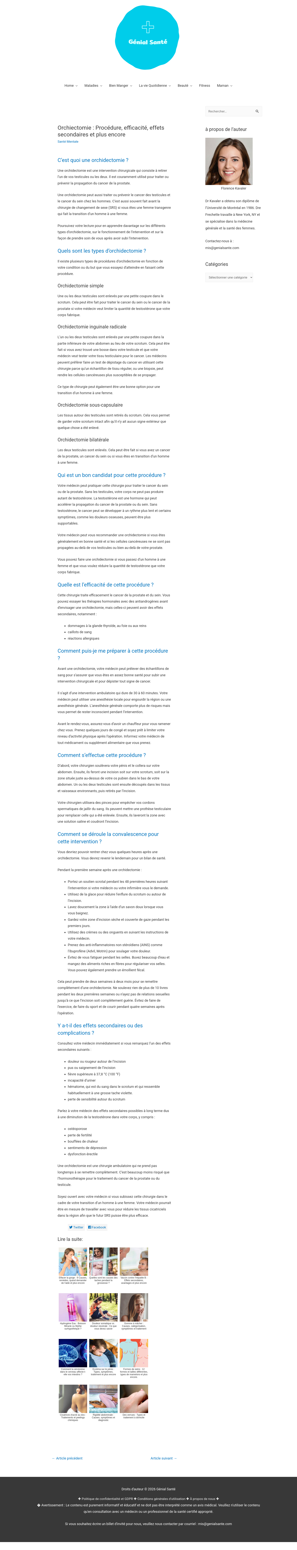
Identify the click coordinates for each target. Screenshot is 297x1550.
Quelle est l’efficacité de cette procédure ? (110, 592)
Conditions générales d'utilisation (162, 1507)
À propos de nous (205, 1507)
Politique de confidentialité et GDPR (105, 1507)
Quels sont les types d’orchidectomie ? (106, 250)
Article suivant (163, 1466)
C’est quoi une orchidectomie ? (96, 160)
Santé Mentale (68, 141)
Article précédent (68, 1466)
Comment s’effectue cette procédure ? (106, 762)
